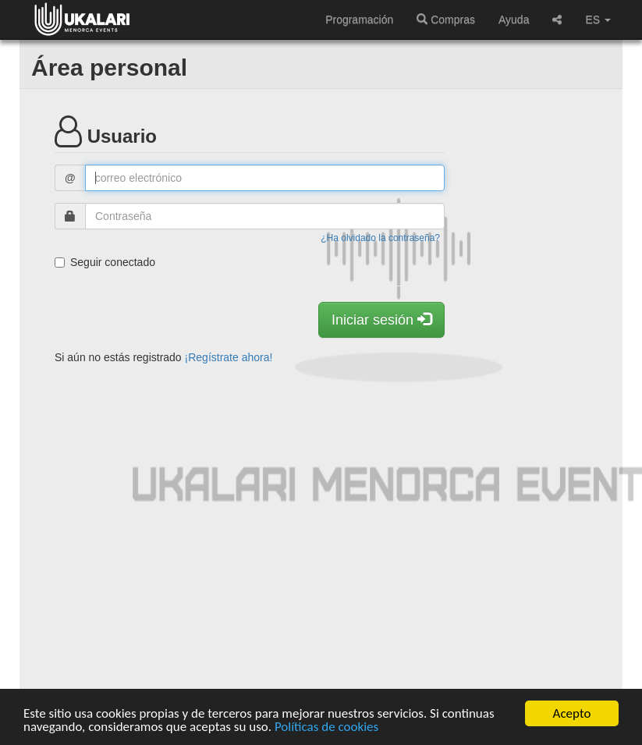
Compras (446, 19)
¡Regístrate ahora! (229, 357)
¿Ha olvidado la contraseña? (380, 237)
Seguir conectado (105, 262)
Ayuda (513, 19)
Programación (359, 19)
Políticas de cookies (326, 726)
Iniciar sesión (381, 319)
